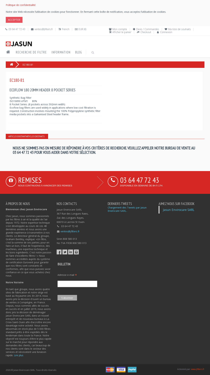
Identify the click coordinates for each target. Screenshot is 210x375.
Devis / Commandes (147, 29)
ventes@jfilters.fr (44, 29)
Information (60, 52)
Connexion (166, 32)
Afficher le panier (121, 32)
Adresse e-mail (67, 275)
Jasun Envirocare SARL (178, 210)
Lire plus (18, 355)
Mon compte (119, 29)
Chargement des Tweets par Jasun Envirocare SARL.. (127, 209)
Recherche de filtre (31, 52)
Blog (78, 52)
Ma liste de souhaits (179, 29)
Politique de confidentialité (21, 5)
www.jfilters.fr (197, 369)
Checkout (145, 32)
